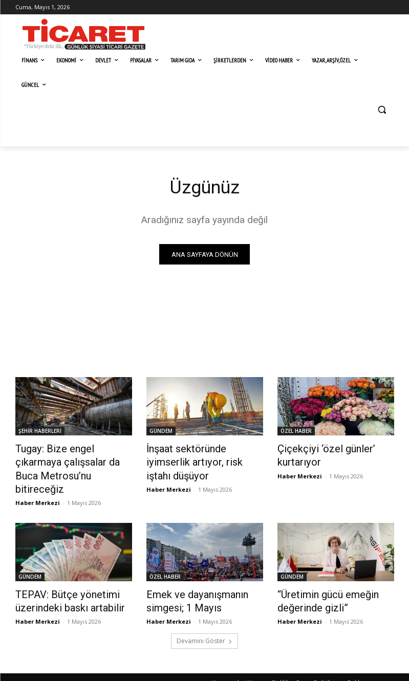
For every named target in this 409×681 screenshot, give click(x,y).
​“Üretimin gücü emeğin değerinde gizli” (321, 581)
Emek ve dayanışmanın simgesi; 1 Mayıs (189, 581)
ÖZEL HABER (296, 432)
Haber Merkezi (37, 485)
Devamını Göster (204, 618)
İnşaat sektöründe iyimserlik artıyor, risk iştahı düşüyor (200, 455)
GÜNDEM (161, 432)
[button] (382, 110)
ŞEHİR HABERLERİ (39, 432)
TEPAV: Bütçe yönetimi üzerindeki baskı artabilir (61, 581)
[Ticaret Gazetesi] (84, 34)
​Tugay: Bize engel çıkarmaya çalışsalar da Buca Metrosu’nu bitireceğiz (72, 461)
